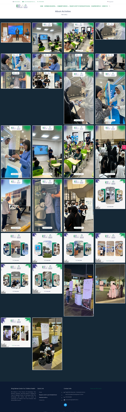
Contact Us (105, 6)
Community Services (62, 6)
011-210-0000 (40, 1)
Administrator (16, 1)
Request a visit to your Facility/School (80, 6)
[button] (110, 2)
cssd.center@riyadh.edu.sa (29, 1)
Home (41, 6)
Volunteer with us (96, 6)
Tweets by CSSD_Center (96, 388)
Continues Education (49, 6)
